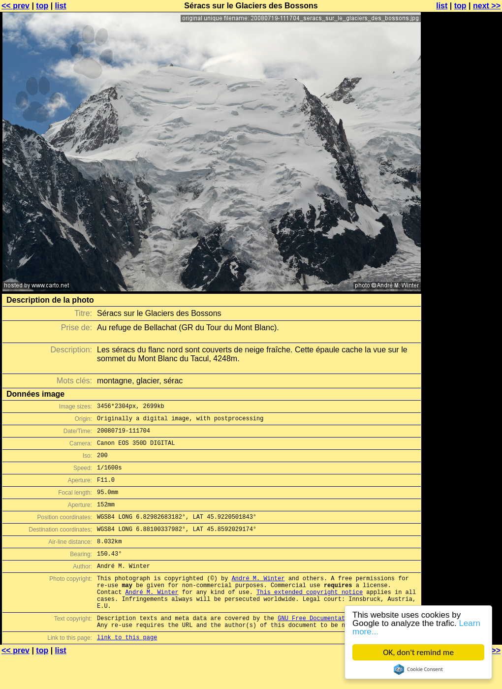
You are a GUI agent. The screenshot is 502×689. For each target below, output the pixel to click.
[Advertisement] (462, 126)
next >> (487, 5)
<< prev (15, 5)
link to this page (127, 669)
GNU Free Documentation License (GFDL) (343, 647)
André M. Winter (258, 600)
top (42, 5)
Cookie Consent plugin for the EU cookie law (418, 669)
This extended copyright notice (309, 617)
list (60, 5)
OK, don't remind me (418, 652)
